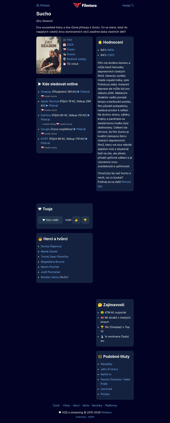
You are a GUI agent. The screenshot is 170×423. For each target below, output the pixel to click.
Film (69, 39)
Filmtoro (106, 412)
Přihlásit (43, 5)
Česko (71, 49)
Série (86, 405)
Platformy (111, 405)
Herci (76, 405)
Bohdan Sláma (50, 277)
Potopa (105, 394)
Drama (71, 54)
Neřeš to (106, 374)
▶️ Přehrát (83, 91)
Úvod (56, 405)
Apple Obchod (50, 101)
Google (45, 129)
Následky (106, 364)
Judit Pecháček (50, 272)
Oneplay (46, 91)
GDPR (91, 417)
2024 (70, 44)
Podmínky (81, 417)
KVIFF (44, 138)
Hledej (128, 5)
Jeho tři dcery (109, 369)
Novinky (97, 405)
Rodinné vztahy (76, 59)
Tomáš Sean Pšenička (54, 256)
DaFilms (46, 115)
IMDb (110, 50)
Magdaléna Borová (52, 261)
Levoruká (106, 389)
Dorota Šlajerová (51, 246)
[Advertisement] (63, 178)
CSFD (110, 55)
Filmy (66, 405)
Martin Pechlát (50, 267)
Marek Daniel (49, 251)
